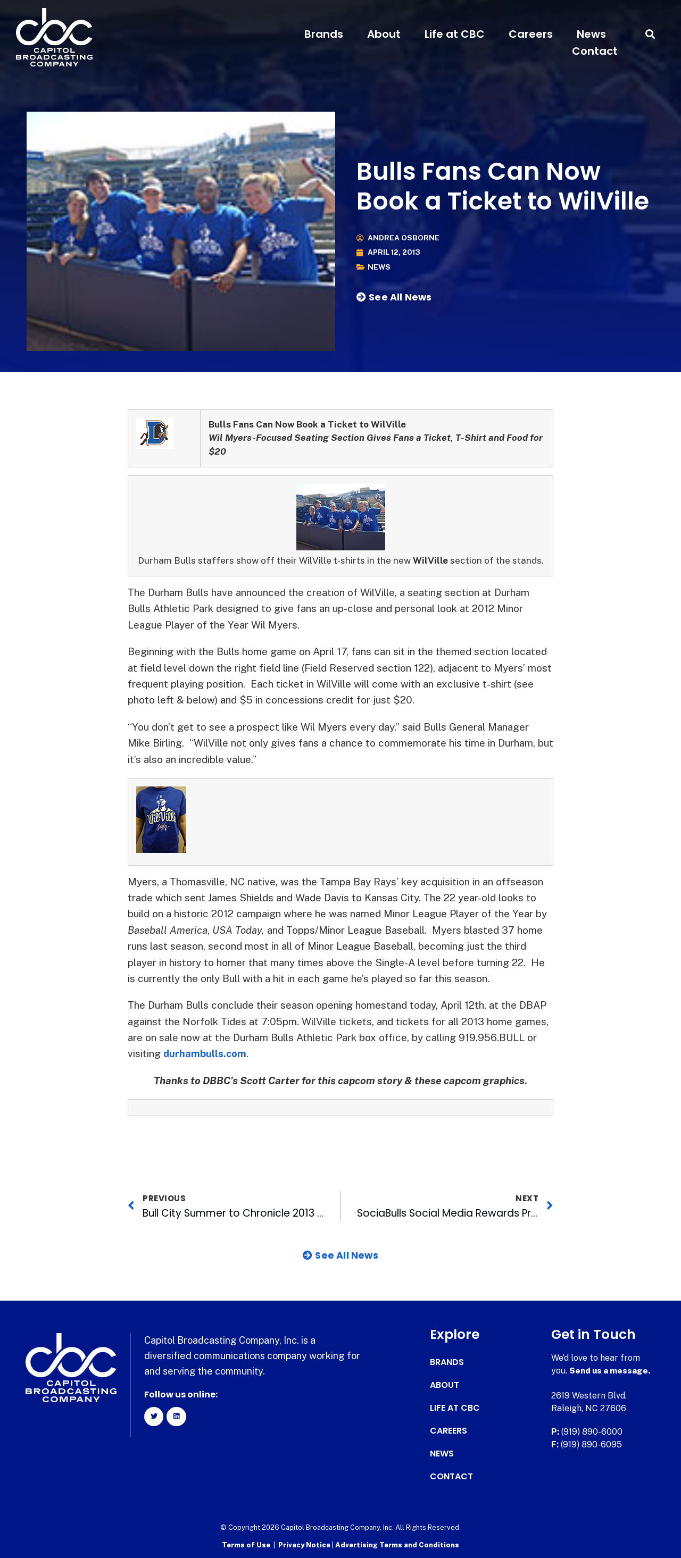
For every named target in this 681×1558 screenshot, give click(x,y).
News (591, 34)
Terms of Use (246, 1545)
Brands (323, 34)
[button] (650, 34)
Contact (595, 51)
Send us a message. (610, 1371)
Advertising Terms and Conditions (397, 1545)
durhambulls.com (205, 1053)
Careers (531, 34)
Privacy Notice (305, 1545)
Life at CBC (455, 34)
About (384, 34)
